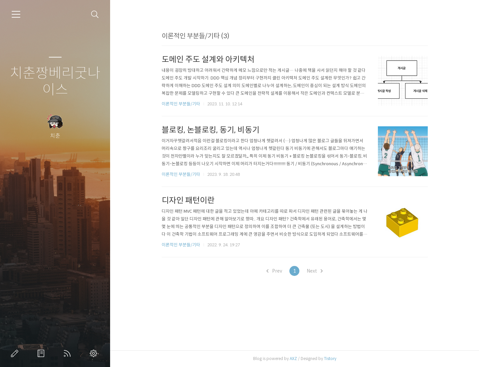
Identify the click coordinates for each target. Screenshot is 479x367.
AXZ (293, 358)
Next (315, 271)
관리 (95, 353)
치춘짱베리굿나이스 (55, 81)
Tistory (330, 358)
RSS (69, 353)
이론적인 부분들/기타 (181, 104)
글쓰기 (16, 353)
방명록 (42, 353)
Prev (274, 271)
